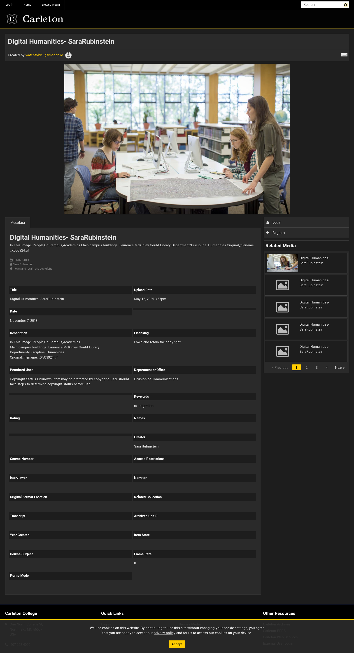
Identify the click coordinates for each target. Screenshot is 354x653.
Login (273, 222)
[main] (177, 317)
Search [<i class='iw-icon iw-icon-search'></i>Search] (346, 4)
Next (340, 367)
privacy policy (164, 632)
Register (275, 232)
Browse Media (51, 5)
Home (27, 5)
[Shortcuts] (344, 54)
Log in (9, 5)
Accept (177, 644)
